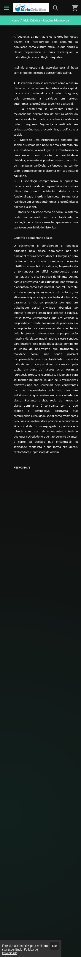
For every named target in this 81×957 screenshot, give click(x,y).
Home (15, 20)
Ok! (54, 946)
